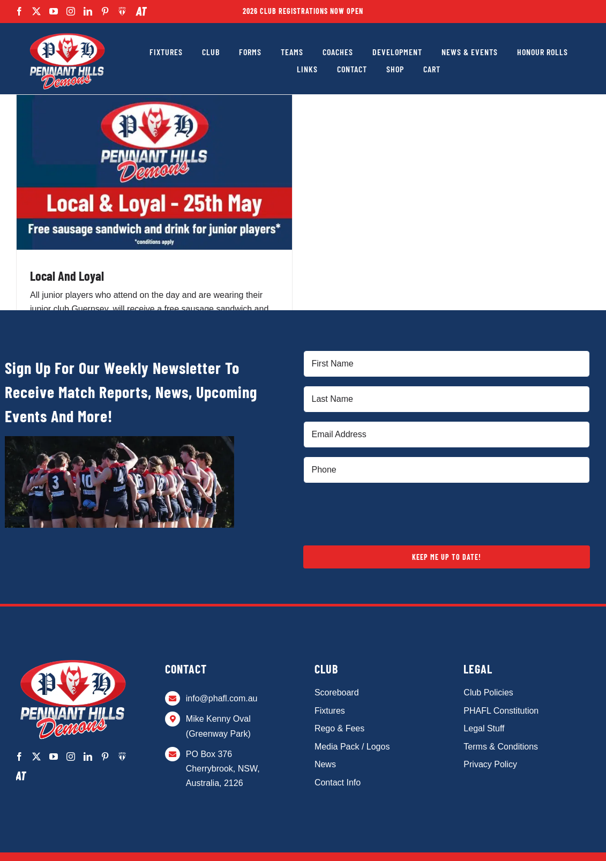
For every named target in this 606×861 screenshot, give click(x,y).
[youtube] (53, 11)
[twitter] (36, 11)
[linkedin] (88, 11)
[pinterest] (105, 11)
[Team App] (122, 11)
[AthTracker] (141, 11)
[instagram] (70, 11)
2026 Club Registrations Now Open (303, 11)
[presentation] (384, 513)
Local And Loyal (67, 275)
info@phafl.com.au (222, 698)
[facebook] (19, 11)
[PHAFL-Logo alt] (67, 33)
